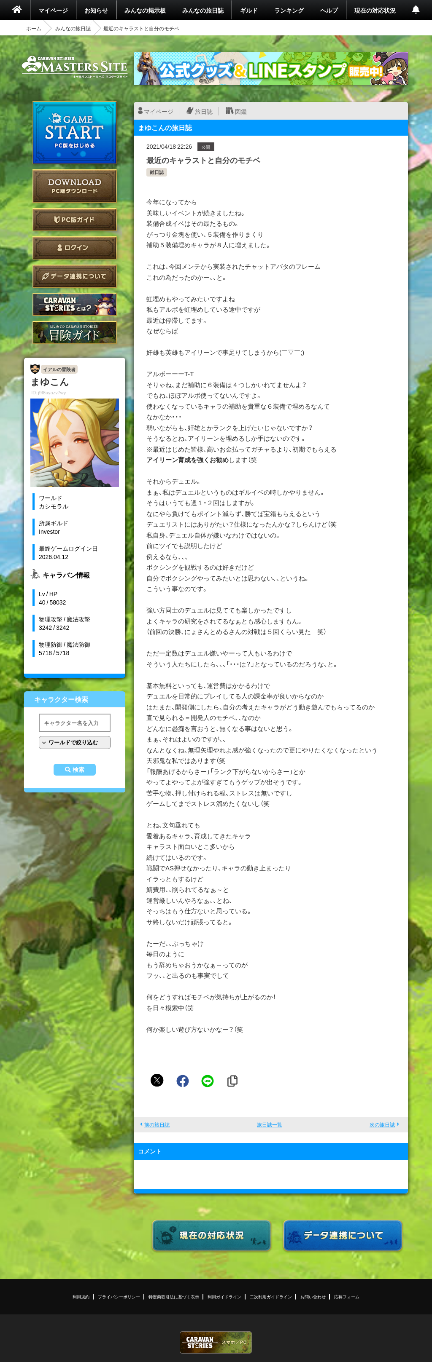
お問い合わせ (313, 1296)
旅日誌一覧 (269, 1124)
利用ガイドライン (224, 1296)
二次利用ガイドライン (271, 1296)
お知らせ (96, 10)
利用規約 (81, 1296)
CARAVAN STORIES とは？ (74, 304)
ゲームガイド (74, 332)
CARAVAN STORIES (216, 1342)
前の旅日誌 (157, 1124)
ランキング (289, 10)
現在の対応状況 (375, 10)
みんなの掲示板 (145, 10)
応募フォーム (346, 1296)
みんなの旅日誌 (203, 10)
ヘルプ (329, 10)
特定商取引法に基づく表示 (173, 1296)
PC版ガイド (74, 219)
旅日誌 (204, 111)
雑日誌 (157, 172)
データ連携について (74, 276)
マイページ (53, 10)
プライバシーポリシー (119, 1296)
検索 (78, 770)
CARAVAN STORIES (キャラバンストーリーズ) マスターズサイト (75, 67)
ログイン (74, 248)
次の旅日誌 (382, 1124)
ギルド (249, 10)
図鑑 (241, 111)
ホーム (33, 28)
